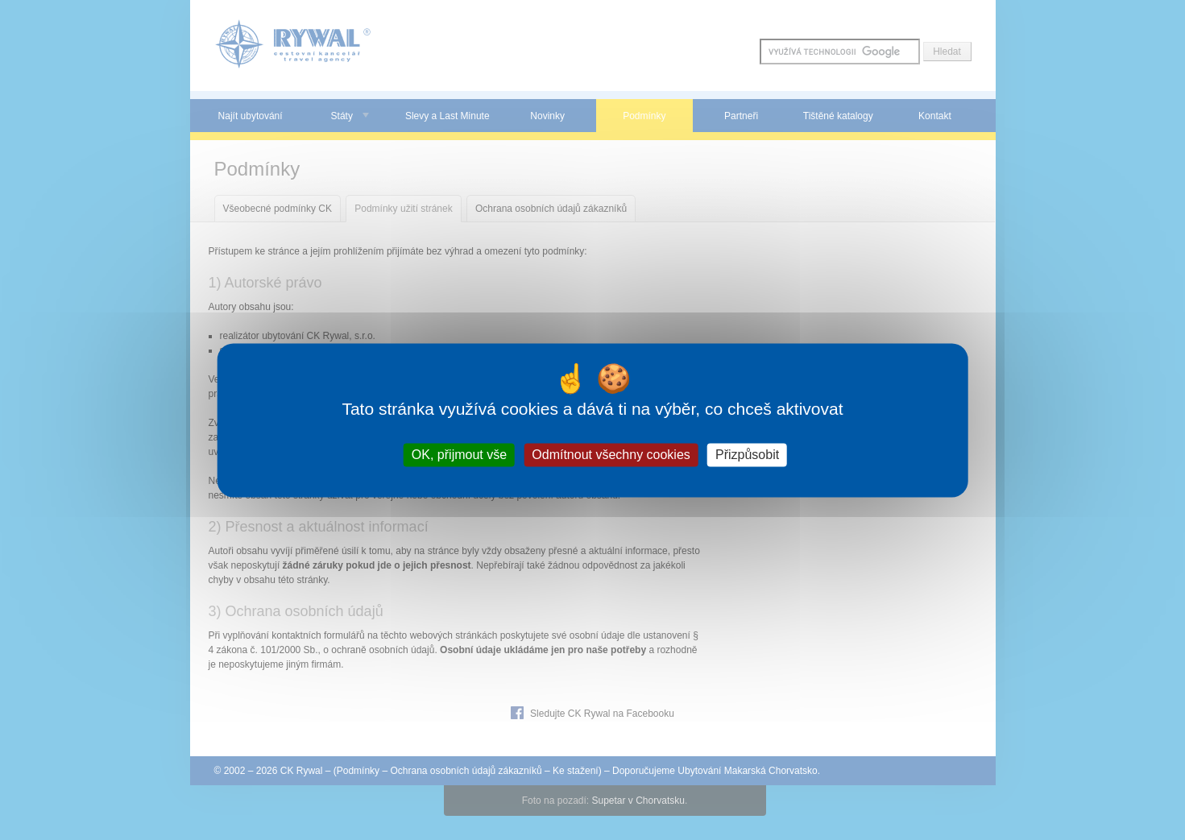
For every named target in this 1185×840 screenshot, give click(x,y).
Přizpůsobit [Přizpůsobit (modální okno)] (747, 454)
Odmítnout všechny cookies (611, 454)
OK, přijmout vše (459, 454)
